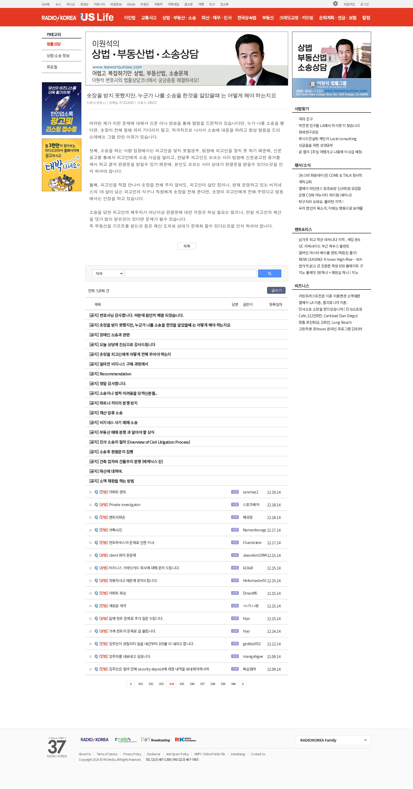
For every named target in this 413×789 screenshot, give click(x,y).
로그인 (364, 4)
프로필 (52, 67)
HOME (46, 4)
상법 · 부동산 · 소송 (179, 17)
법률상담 (54, 44)
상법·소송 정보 (58, 55)
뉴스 (58, 4)
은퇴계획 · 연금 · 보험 (337, 17)
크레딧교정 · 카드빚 (296, 17)
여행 (201, 4)
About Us (85, 754)
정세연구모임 (308, 132)
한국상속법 (246, 17)
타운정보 (115, 4)
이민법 (129, 17)
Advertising (238, 754)
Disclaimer (153, 754)
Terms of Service (107, 754)
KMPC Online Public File (210, 754)
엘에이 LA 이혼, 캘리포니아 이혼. (323, 302)
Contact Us (258, 754)
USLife (131, 4)
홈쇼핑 (188, 4)
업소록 (224, 4)
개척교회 (305, 181)
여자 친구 (306, 118)
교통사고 (148, 17)
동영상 (84, 4)
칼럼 (366, 17)
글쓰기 (276, 290)
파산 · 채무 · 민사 (216, 17)
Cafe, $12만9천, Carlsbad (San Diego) (328, 315)
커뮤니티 (99, 4)
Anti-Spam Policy (177, 754)
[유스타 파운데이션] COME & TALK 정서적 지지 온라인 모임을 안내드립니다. (330, 178)
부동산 (144, 4)
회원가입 (349, 4)
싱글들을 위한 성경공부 (316, 145)
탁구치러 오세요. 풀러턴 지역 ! (321, 201)
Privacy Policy (132, 754)
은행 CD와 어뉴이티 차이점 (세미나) (325, 195)
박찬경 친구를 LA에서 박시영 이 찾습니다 (329, 125)
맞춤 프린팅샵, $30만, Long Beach (325, 322)
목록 (186, 246)
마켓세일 (173, 4)
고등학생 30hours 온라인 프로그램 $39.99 (330, 328)
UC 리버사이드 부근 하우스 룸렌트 (324, 246)
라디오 (70, 4)
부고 (212, 4)
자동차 (158, 4)
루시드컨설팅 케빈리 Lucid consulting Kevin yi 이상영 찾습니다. (328, 141)
